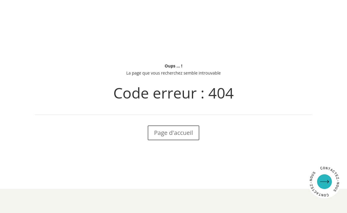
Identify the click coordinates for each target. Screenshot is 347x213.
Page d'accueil (173, 133)
